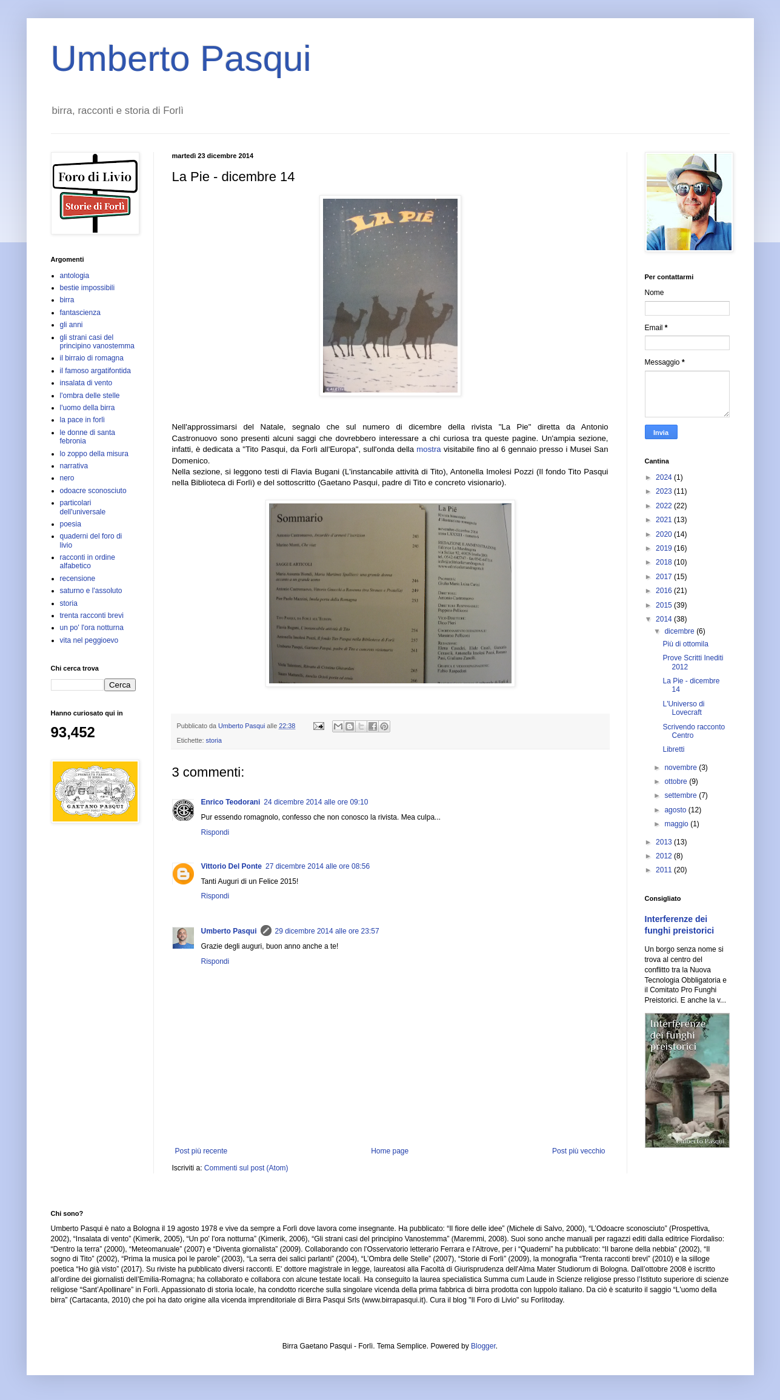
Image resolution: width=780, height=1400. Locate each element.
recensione (78, 578)
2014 (665, 619)
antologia (75, 275)
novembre (681, 767)
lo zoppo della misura (94, 454)
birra (67, 300)
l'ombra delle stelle (90, 395)
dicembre (680, 631)
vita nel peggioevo (89, 640)
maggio (677, 824)
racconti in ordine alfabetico (87, 561)
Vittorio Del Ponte (231, 866)
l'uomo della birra (87, 407)
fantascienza (80, 312)
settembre (681, 795)
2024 (665, 477)
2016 (665, 590)
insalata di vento (86, 383)
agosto (676, 810)
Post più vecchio (578, 1151)
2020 (665, 534)
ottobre (676, 781)
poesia (70, 524)
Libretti (673, 749)
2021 (665, 520)
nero (67, 478)
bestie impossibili (87, 288)
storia (214, 740)
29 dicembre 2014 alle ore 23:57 (327, 931)
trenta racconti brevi (92, 615)
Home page (389, 1151)
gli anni (71, 324)
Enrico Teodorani (231, 802)
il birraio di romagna (92, 358)
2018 (665, 562)
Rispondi (215, 832)
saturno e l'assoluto (91, 590)
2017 (665, 576)
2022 (665, 506)
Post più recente (201, 1151)
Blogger (483, 1346)
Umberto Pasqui (181, 58)
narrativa (74, 466)
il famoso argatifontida (95, 371)
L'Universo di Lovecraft (683, 708)
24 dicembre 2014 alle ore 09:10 (316, 802)
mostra (428, 449)
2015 (665, 605)
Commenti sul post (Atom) (246, 1168)
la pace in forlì (82, 420)
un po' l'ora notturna (92, 627)
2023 (665, 491)
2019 (665, 548)
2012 (665, 856)
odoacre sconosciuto (93, 490)
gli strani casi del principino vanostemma (97, 341)
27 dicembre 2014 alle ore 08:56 (317, 866)
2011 (665, 870)
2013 (665, 842)
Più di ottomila (685, 644)
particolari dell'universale (83, 507)
